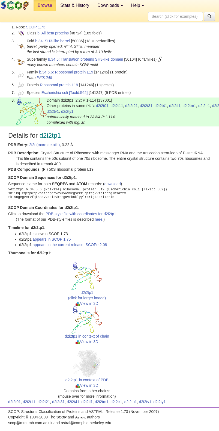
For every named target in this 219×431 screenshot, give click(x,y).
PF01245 (44, 77)
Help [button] (137, 5)
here (98, 219)
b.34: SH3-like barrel (52, 41)
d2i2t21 (131, 106)
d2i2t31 (146, 106)
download (112, 184)
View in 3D (87, 303)
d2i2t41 (161, 106)
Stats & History (74, 5)
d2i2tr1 (204, 106)
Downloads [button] (110, 5)
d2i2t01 (102, 106)
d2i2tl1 (174, 106)
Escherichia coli (54, 92)
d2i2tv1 (53, 111)
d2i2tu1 (130, 402)
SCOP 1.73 (35, 27)
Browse (45, 5)
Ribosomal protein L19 (59, 85)
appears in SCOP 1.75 (52, 239)
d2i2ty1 (67, 111)
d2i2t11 (116, 106)
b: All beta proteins (53, 33)
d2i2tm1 (189, 106)
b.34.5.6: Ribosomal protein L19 (66, 72)
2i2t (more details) (44, 145)
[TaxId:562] (78, 92)
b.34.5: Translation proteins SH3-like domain (85, 59)
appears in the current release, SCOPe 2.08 (70, 245)
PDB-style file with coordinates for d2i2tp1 (81, 214)
